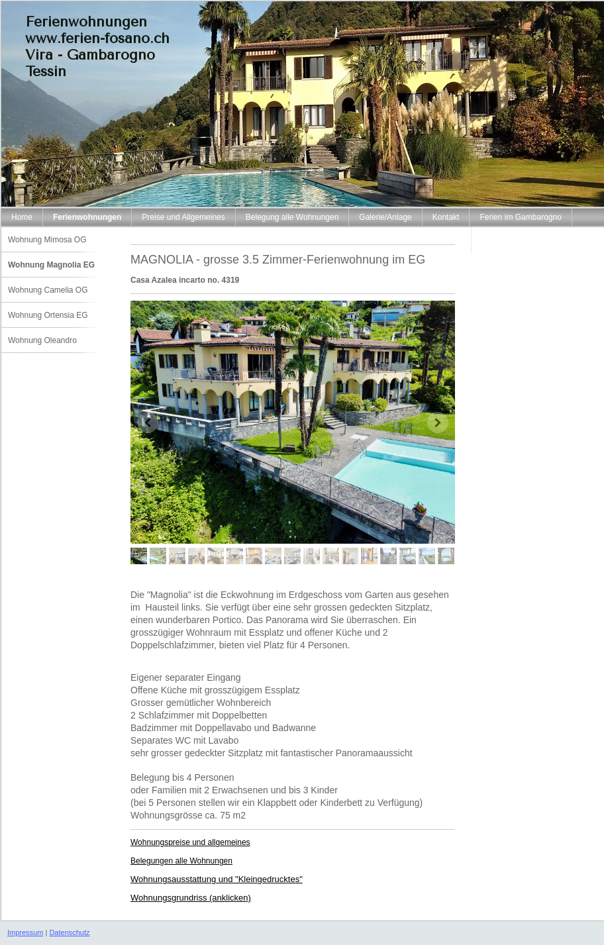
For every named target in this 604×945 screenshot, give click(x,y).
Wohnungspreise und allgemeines (190, 842)
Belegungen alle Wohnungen (181, 861)
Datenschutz (69, 932)
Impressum (25, 932)
